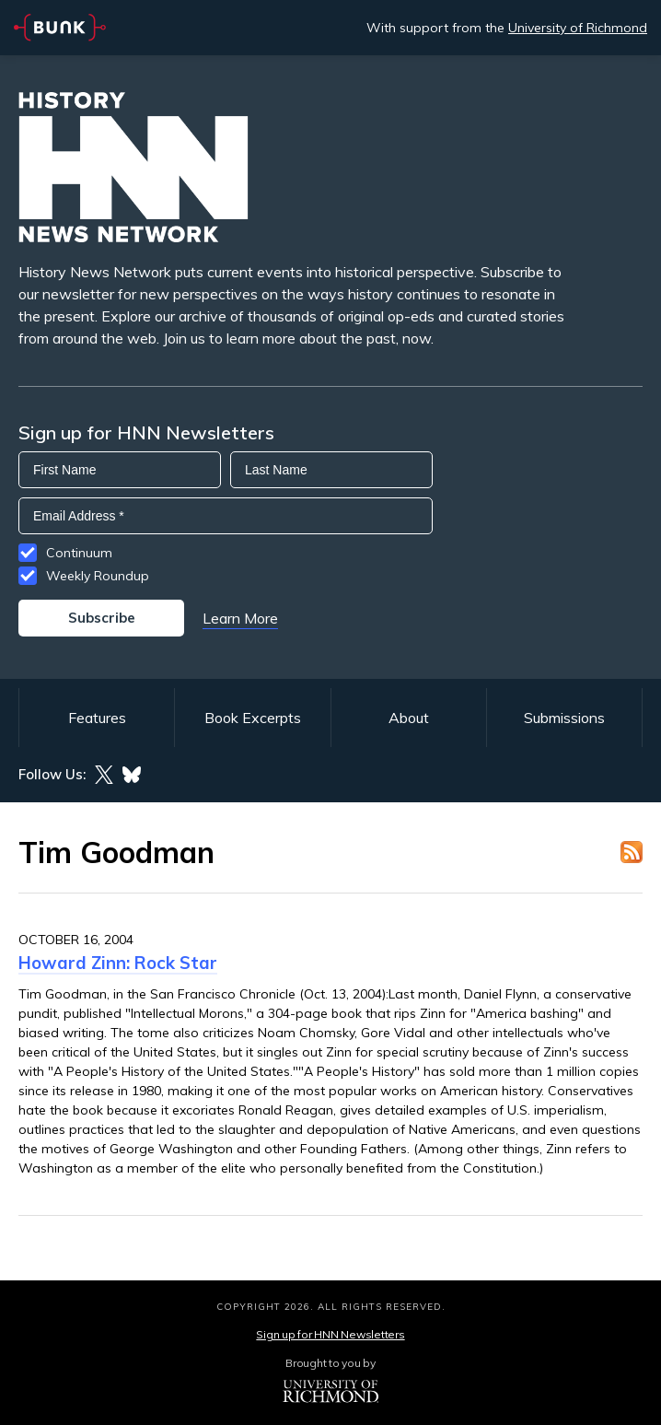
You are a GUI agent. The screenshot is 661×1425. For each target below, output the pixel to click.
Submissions (564, 717)
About (408, 717)
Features (97, 717)
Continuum (79, 552)
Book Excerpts (252, 717)
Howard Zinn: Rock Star (117, 963)
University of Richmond (577, 27)
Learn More (240, 618)
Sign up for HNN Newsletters (330, 1334)
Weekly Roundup (97, 575)
